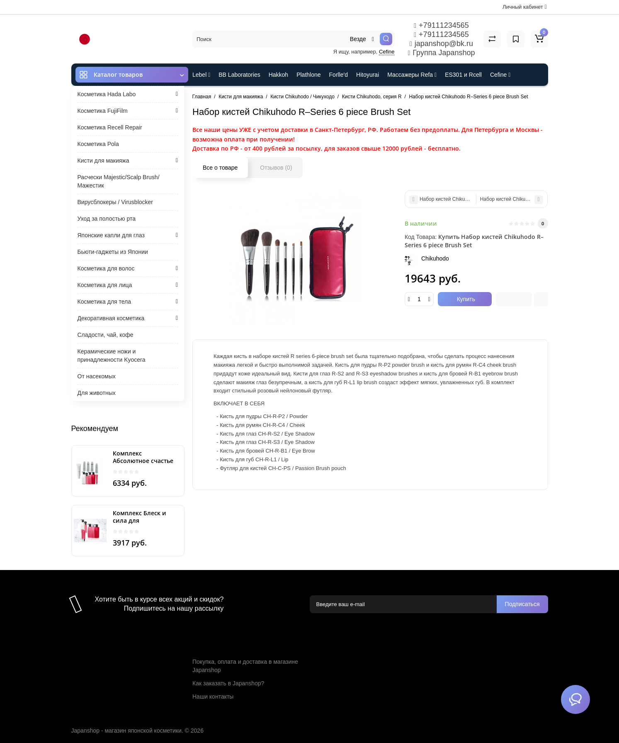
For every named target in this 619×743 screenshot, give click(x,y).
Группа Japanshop (441, 53)
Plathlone (308, 74)
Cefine (387, 52)
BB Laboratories (239, 74)
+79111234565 (441, 25)
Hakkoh (278, 74)
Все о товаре (220, 167)
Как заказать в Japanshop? (228, 683)
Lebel (201, 74)
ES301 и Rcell (463, 74)
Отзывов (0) (276, 167)
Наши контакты (212, 696)
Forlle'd (338, 74)
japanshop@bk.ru (441, 43)
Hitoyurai (367, 74)
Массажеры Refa (412, 74)
